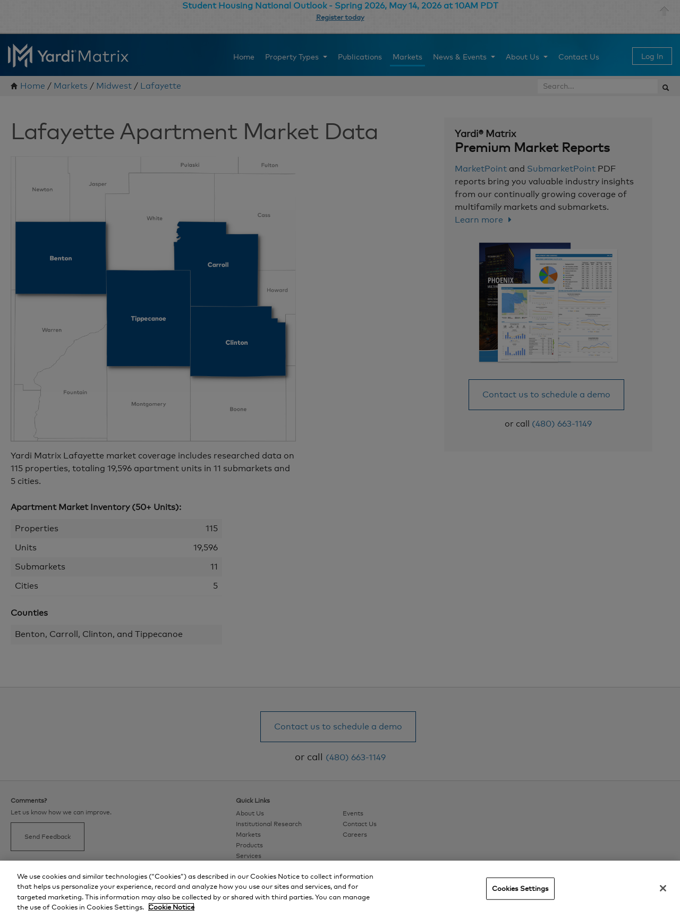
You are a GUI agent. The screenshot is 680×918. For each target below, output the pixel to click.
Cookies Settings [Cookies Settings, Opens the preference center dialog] (520, 888)
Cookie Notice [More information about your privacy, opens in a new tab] (171, 907)
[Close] (663, 888)
